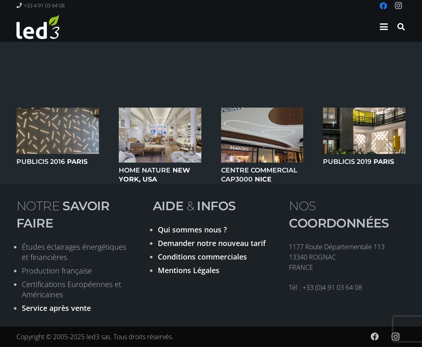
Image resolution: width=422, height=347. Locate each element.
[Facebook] (374, 336)
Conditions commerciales (202, 257)
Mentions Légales (188, 270)
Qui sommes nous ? (192, 229)
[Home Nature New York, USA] (160, 135)
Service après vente (56, 308)
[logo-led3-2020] (38, 26)
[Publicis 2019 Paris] (364, 131)
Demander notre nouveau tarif (212, 243)
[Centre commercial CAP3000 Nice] (262, 135)
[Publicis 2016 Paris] (57, 131)
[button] (383, 27)
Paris (52, 161)
